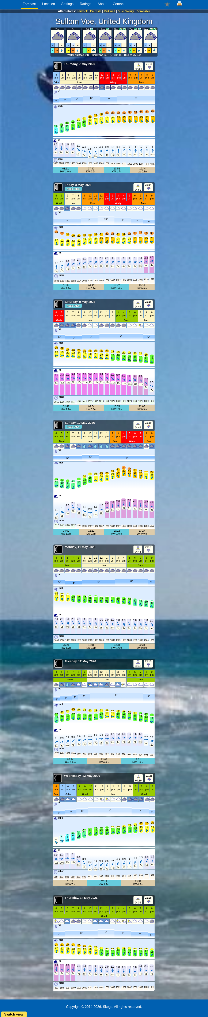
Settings (67, 4)
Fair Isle (95, 11)
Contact (118, 4)
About (102, 4)
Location (48, 4)
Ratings (85, 4)
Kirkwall (109, 11)
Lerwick (82, 11)
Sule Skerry (126, 11)
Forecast (29, 4)
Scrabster (143, 11)
